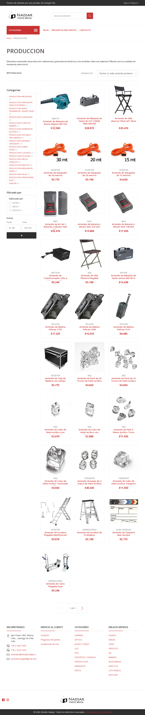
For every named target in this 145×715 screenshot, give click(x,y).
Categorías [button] (23, 30)
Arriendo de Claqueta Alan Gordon (123, 533)
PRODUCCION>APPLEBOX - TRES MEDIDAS (20, 136)
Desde (9, 222)
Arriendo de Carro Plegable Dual (55, 585)
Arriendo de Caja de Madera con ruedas (55, 379)
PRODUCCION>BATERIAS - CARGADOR (20, 142)
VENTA (78, 670)
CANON (112, 635)
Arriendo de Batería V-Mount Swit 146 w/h (123, 225)
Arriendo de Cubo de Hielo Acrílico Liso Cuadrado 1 (55, 432)
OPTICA (78, 639)
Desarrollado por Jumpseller (98, 712)
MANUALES (80, 666)
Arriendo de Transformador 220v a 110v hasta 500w (55, 278)
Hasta (24, 222)
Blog (46, 30)
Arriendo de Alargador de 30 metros (55, 174)
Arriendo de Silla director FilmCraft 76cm (123, 119)
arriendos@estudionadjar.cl (23, 654)
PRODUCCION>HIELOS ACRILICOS (18, 160)
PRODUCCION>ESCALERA (21, 156)
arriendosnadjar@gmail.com (24, 658)
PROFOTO (16, 210)
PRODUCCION (81, 661)
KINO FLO (113, 666)
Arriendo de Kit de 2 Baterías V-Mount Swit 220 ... (55, 227)
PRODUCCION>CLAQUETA (21, 152)
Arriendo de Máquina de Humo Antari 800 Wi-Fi (123, 276)
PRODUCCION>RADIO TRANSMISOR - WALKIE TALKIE (21, 111)
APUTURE (113, 674)
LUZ (76, 648)
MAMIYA (113, 657)
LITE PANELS (115, 670)
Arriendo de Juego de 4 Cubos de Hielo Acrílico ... (89, 483)
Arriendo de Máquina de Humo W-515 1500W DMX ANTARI (89, 121)
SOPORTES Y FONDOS (85, 657)
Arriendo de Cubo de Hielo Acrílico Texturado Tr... (55, 483)
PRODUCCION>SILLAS (19, 174)
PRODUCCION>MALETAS (20, 165)
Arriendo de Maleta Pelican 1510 (124, 328)
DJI (110, 653)
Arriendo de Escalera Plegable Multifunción (55, 533)
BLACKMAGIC (115, 661)
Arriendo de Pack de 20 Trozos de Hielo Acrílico (89, 379)
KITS (77, 653)
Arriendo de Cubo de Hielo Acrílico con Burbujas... (89, 432)
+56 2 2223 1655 (18, 645)
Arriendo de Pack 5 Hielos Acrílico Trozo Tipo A (123, 432)
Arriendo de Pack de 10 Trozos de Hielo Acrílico (123, 379)
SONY (111, 644)
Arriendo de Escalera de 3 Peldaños (89, 533)
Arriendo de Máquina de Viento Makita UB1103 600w (55, 124)
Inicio (9, 38)
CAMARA (79, 635)
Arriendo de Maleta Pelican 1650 (89, 328)
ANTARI (15, 203)
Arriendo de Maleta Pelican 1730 (55, 328)
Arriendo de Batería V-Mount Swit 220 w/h (89, 225)
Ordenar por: (87, 73)
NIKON (15, 206)
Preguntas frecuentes (64, 30)
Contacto (85, 30)
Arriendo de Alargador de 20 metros (89, 174)
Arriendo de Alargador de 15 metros (123, 174)
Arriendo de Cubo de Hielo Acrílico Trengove (123, 482)
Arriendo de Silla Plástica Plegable (89, 276)
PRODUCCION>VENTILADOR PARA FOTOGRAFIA (20, 104)
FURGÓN (14, 183)
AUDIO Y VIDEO (82, 644)
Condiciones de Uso (50, 644)
